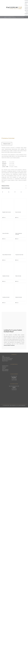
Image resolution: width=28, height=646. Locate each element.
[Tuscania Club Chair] (20, 247)
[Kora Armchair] (20, 205)
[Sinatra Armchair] (20, 290)
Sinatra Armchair (18, 297)
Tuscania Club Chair (19, 254)
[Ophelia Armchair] (7, 268)
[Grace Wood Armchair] (7, 247)
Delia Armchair (18, 275)
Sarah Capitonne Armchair (18, 234)
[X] (9, 192)
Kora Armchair (18, 212)
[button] (14, 186)
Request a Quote (6, 143)
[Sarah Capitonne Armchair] (20, 226)
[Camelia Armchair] (7, 290)
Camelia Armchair (5, 297)
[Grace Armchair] (7, 226)
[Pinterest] (15, 192)
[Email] (21, 192)
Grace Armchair (5, 233)
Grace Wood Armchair (6, 254)
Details (4, 217)
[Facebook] (3, 192)
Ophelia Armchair (5, 275)
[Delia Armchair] (20, 268)
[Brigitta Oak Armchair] (7, 205)
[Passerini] (14, 7)
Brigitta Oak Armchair (6, 212)
